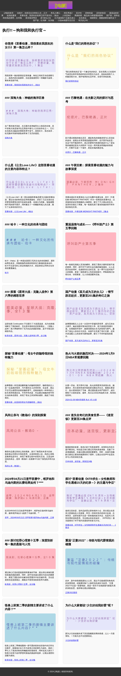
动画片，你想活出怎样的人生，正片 (32, 13)
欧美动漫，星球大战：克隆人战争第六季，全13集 (26, 336)
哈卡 (7, 273)
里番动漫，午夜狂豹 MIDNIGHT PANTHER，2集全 (86, 211)
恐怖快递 (89, 13)
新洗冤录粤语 (31, 18)
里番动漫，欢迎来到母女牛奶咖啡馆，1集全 (23, 402)
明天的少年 (83, 20)
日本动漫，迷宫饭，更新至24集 (78, 461)
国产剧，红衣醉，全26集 (43, 20)
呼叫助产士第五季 (72, 279)
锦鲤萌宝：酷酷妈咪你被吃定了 (103, 18)
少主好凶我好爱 (72, 640)
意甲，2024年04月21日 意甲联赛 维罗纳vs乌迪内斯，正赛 (29, 518)
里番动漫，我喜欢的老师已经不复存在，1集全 (39, 15)
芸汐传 (79, 13)
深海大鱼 (8, 138)
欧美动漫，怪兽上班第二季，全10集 (20, 660)
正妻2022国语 (71, 593)
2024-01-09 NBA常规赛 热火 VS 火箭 (81, 400)
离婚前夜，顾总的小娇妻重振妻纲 (88, 15)
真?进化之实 (45, 18)
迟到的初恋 (101, 13)
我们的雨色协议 (72, 81)
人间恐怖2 (66, 15)
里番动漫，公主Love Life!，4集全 (19, 211)
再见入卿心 (55, 13)
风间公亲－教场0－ (13, 466)
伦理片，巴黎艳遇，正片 (75, 152)
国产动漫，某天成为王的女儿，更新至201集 (84, 341)
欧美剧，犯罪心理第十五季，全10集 (20, 584)
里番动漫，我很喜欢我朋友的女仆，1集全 (22, 85)
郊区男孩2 (68, 13)
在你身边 (82, 18)
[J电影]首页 (9, 13)
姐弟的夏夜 (11, 15)
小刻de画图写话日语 (66, 20)
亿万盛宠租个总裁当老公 (64, 18)
